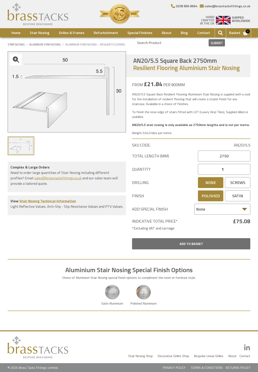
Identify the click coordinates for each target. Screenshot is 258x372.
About (167, 32)
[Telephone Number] (184, 6)
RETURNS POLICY (238, 367)
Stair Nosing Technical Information (47, 201)
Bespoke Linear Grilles (208, 355)
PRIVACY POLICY (174, 367)
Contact (203, 32)
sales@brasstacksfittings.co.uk (58, 178)
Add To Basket (191, 243)
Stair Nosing (39, 32)
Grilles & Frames (71, 32)
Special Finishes (139, 32)
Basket (238, 33)
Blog (184, 32)
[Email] (225, 6)
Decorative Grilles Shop (173, 355)
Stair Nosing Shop (140, 355)
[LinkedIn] (247, 347)
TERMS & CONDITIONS (206, 367)
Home (16, 32)
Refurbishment (106, 32)
